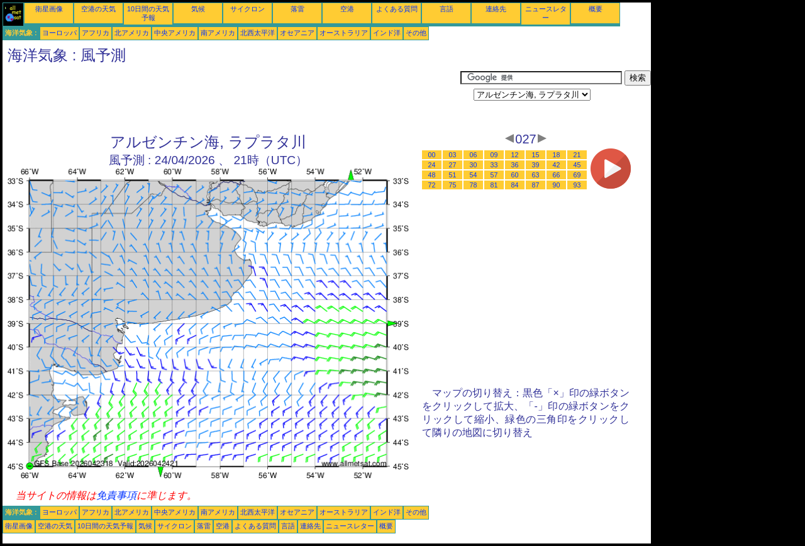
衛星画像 (49, 9)
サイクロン (247, 9)
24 (432, 165)
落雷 (297, 9)
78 (473, 185)
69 (577, 175)
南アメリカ (218, 32)
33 (494, 165)
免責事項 (116, 495)
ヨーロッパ (59, 32)
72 (432, 185)
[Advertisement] (231, 98)
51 (453, 175)
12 (515, 155)
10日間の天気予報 (105, 526)
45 (577, 165)
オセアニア (297, 32)
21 (577, 155)
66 (556, 175)
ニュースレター (350, 526)
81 (494, 185)
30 (473, 165)
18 (556, 155)
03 (453, 155)
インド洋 (387, 32)
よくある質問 (397, 9)
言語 (446, 9)
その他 (416, 32)
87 (536, 185)
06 (473, 155)
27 (453, 165)
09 (494, 155)
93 (577, 185)
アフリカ (95, 32)
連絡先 (496, 9)
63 (536, 175)
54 (473, 175)
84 (515, 185)
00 (432, 155)
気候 (198, 9)
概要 (595, 9)
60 (515, 175)
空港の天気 (98, 9)
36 (515, 165)
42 (556, 165)
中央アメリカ (175, 32)
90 (556, 185)
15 (536, 155)
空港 (347, 9)
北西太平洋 (257, 32)
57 (494, 175)
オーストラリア (343, 32)
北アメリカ (131, 32)
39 (536, 165)
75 (453, 185)
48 (432, 175)
